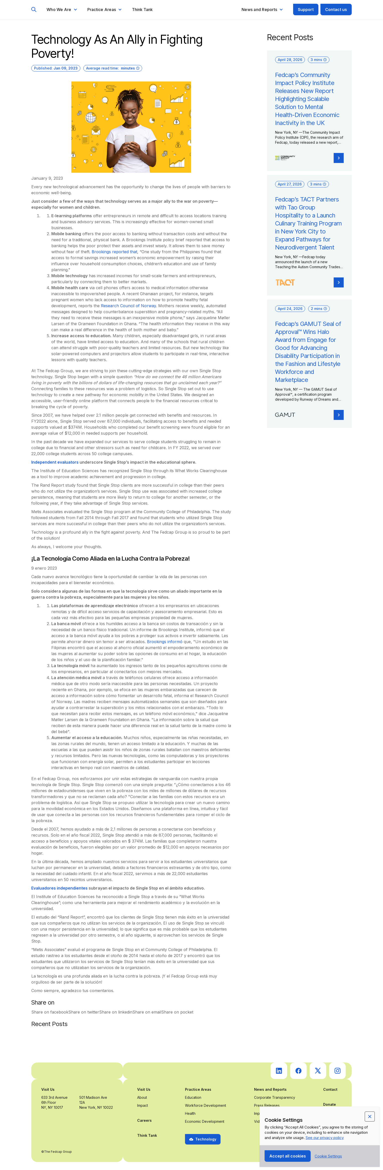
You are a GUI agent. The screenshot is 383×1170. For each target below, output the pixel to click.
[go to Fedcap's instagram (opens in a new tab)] (337, 1071)
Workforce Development (205, 1105)
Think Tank (142, 9)
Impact (142, 1105)
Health (190, 1113)
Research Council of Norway (128, 305)
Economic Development (204, 1121)
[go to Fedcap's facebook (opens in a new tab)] (298, 1071)
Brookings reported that (114, 251)
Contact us (336, 9)
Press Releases (267, 1105)
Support (306, 9)
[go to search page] (34, 9)
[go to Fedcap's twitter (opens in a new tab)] (318, 1071)
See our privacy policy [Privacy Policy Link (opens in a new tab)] (325, 1137)
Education (193, 1097)
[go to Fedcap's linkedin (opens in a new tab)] (279, 1071)
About (142, 1097)
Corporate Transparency (274, 1097)
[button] (62, 9)
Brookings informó (164, 641)
